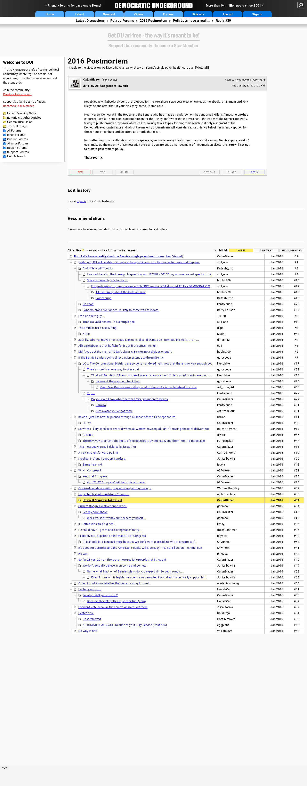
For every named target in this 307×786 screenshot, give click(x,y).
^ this (86, 333)
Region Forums (17, 147)
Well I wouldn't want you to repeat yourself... (116, 518)
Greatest (109, 14)
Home (50, 14)
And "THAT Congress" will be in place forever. (116, 482)
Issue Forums (16, 134)
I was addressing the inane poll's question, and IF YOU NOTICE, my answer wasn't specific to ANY (151, 274)
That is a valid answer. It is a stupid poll (109, 322)
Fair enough (103, 298)
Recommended (292, 250)
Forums (168, 14)
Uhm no (101, 405)
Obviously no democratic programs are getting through (114, 488)
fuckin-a (88, 434)
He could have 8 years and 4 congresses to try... (110, 530)
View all (202, 67)
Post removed (92, 619)
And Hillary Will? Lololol (98, 268)
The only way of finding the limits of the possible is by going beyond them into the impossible (144, 440)
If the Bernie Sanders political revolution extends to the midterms (121, 357)
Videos (139, 14)
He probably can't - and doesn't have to (103, 494)
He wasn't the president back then (118, 381)
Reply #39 (223, 21)
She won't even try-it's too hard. (107, 280)
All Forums (14, 130)
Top (102, 172)
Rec (80, 172)
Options (209, 172)
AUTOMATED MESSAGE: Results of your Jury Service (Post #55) (125, 625)
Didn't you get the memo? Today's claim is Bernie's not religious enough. (125, 351)
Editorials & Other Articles (24, 117)
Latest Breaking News (21, 113)
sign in (81, 201)
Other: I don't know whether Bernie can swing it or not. (114, 583)
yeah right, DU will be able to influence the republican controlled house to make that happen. (139, 262)
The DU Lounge (17, 126)
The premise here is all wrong (97, 327)
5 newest (266, 250)
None (241, 250)
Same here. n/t (92, 464)
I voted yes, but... (89, 589)
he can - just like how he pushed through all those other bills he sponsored (127, 417)
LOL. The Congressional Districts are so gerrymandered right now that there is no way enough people (149, 363)
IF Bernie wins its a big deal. (96, 524)
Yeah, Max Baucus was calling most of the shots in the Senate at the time (148, 387)
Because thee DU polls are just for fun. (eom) (116, 601)
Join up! (227, 14)
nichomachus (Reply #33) (250, 79)
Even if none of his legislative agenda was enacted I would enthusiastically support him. (149, 577)
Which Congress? (89, 470)
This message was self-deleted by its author (107, 446)
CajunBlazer (91, 79)
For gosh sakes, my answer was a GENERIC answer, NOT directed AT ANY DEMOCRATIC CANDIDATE (157, 286)
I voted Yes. (86, 613)
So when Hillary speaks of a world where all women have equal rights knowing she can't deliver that (143, 428)
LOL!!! (87, 423)
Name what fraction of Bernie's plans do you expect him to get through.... (135, 571)
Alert (124, 172)
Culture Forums (17, 139)
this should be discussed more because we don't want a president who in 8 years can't (139, 541)
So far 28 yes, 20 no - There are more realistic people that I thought (122, 559)
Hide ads (198, 14)
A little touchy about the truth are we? (121, 292)
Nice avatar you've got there (114, 411)
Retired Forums (122, 21)
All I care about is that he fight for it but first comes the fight (118, 345)
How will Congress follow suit (102, 500)
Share (232, 172)
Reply (254, 172)
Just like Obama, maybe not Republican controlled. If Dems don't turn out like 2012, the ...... (138, 339)
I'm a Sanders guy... (91, 316)
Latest (79, 14)
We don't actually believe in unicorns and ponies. (114, 565)
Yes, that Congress (95, 476)
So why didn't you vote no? (100, 595)
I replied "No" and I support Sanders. (102, 458)
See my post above (95, 512)
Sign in (257, 14)
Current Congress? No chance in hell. (102, 506)
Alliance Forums (18, 143)
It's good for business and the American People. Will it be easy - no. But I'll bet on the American (140, 547)
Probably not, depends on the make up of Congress (112, 535)
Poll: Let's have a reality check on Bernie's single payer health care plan (148, 67)
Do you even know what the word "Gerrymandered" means (129, 399)
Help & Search (16, 156)
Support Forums (18, 152)
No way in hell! (88, 631)
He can (83, 553)
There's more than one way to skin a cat (113, 369)
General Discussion (19, 122)
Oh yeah (88, 304)
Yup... (91, 393)
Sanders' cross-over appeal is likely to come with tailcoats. (121, 310)
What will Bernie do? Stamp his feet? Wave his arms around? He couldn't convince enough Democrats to (159, 375)
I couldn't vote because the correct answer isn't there (112, 607)
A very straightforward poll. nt (98, 452)
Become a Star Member (18, 106)
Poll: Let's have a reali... (191, 21)
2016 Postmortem (153, 21)
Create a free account (17, 94)
